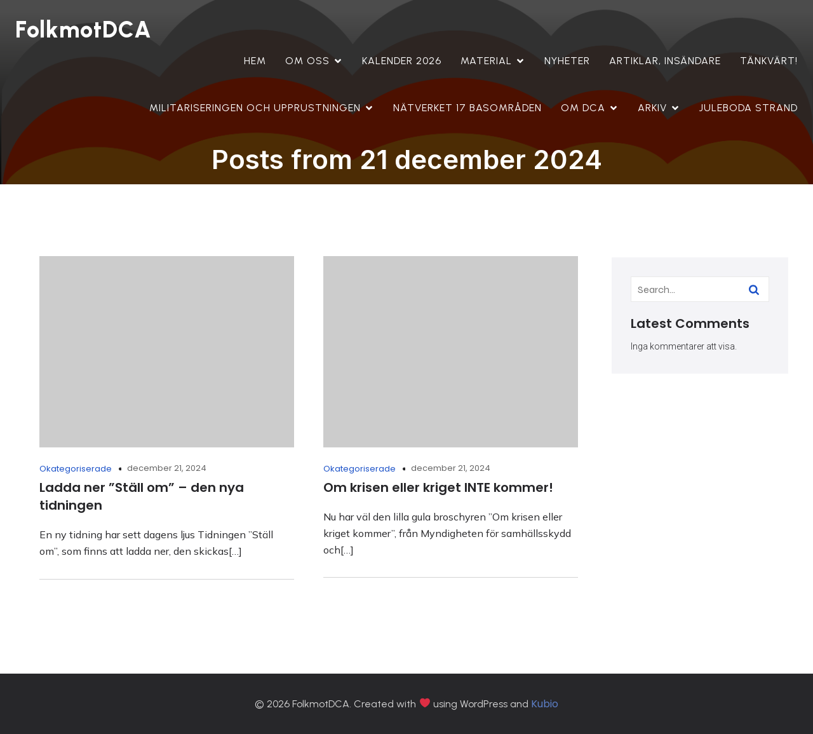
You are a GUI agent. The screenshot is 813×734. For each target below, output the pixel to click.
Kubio (544, 704)
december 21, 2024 (166, 468)
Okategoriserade (75, 469)
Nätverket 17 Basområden (467, 108)
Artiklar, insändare (665, 61)
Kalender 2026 (401, 61)
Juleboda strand (748, 108)
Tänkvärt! (769, 61)
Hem (255, 61)
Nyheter (567, 61)
